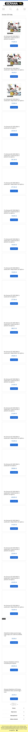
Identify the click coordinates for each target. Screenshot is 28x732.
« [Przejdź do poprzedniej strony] (10, 704)
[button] (3, 9)
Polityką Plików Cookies (10, 727)
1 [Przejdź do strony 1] (12, 704)
